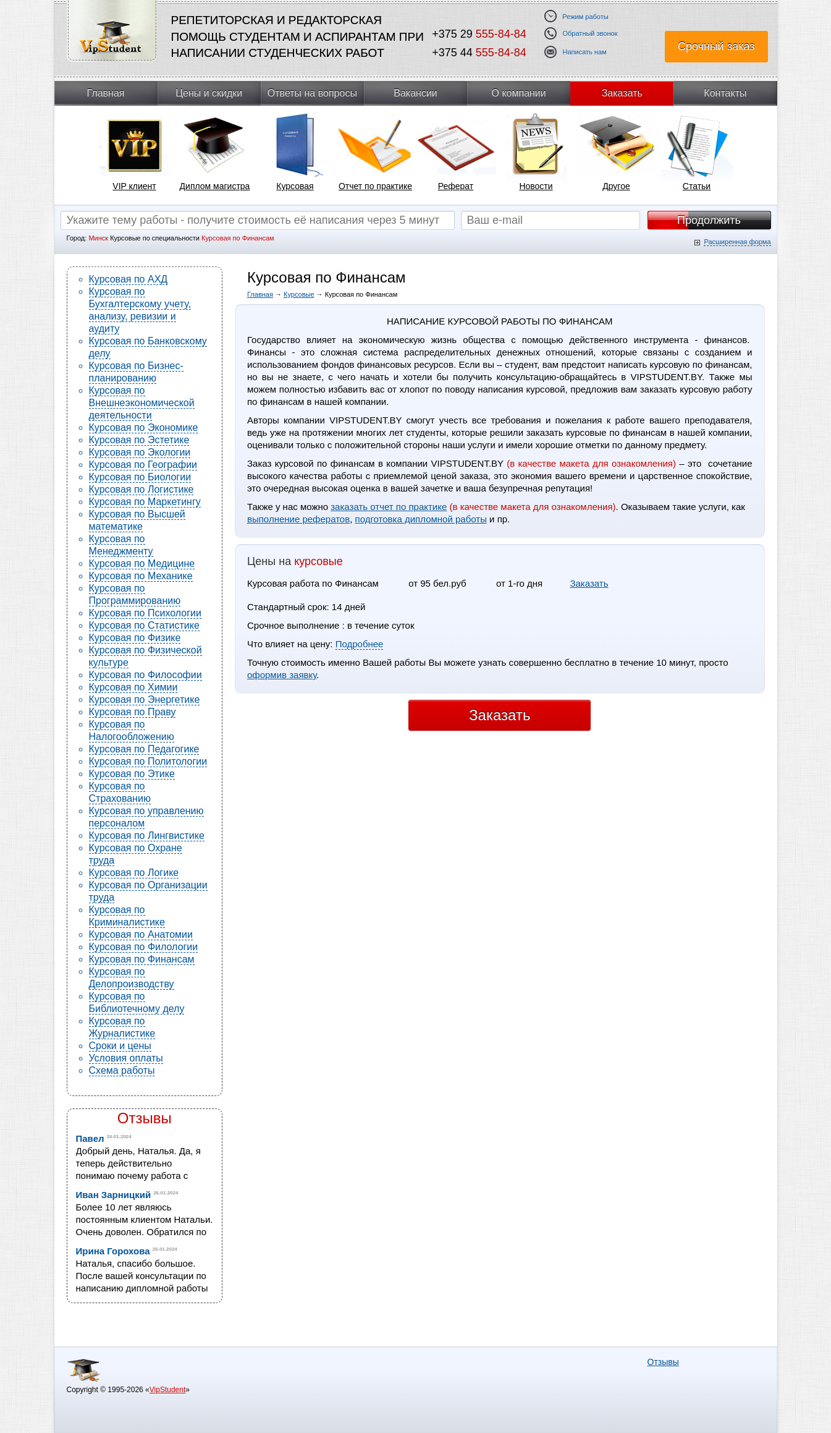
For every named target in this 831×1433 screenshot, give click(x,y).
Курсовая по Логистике (141, 489)
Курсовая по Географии (143, 464)
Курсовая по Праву (132, 712)
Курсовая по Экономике (143, 427)
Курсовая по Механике (141, 576)
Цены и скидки (208, 93)
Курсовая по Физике (135, 637)
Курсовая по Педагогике (144, 749)
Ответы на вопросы (312, 93)
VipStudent (168, 1389)
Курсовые (299, 294)
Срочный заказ (716, 46)
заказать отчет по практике (389, 506)
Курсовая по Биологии (140, 477)
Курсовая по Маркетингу (145, 501)
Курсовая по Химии (133, 687)
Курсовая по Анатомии (141, 934)
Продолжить (709, 220)
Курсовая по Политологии (148, 761)
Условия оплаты (126, 1058)
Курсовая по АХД (128, 279)
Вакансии (415, 93)
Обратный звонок (590, 33)
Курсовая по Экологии (140, 452)
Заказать (622, 93)
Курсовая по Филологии (143, 947)
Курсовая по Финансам (142, 959)
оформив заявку (281, 675)
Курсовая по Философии (145, 675)
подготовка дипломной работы (421, 519)
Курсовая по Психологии (145, 613)
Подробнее (359, 644)
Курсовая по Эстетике (139, 440)
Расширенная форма (737, 241)
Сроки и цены (120, 1045)
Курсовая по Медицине (142, 563)
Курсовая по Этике (132, 773)
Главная (106, 93)
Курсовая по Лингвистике (147, 835)
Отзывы (144, 1118)
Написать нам (585, 52)
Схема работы (122, 1070)
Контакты (725, 93)
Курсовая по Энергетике (144, 699)
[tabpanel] (135, 155)
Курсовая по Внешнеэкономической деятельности (142, 402)
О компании (519, 93)
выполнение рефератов (298, 519)
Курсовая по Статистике (144, 625)
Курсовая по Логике (134, 872)
